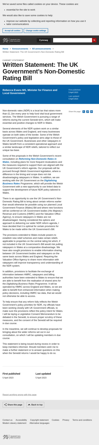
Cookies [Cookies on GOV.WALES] (55, 420)
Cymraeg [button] (43, 40)
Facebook (87, 111)
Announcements (20, 49)
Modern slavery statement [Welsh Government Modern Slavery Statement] (14, 423)
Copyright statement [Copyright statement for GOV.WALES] (39, 420)
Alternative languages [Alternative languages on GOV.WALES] (39, 423)
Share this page (14, 405)
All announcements (41, 49)
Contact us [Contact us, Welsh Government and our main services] (7, 420)
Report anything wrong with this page (19, 395)
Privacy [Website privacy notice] (66, 420)
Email (91, 111)
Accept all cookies (12, 31)
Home (5, 49)
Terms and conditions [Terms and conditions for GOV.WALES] (82, 420)
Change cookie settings (36, 31)
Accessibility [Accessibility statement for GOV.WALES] (21, 420)
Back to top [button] (37, 405)
